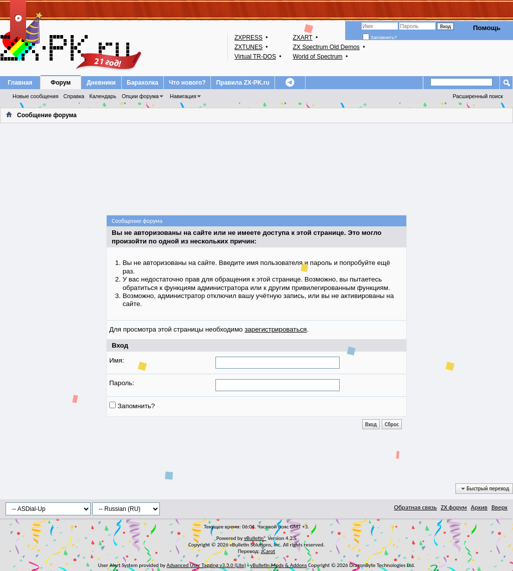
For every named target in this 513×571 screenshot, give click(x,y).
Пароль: (121, 383)
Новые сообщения (35, 96)
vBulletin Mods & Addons (278, 565)
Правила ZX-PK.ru (242, 82)
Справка (73, 96)
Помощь (486, 28)
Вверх (499, 507)
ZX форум (454, 507)
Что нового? (187, 82)
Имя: (116, 360)
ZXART (302, 37)
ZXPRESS (248, 37)
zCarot (268, 551)
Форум (61, 82)
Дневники (101, 82)
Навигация (183, 96)
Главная (20, 82)
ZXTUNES (248, 47)
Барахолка (142, 82)
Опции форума (140, 96)
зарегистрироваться (275, 329)
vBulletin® (255, 538)
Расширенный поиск (478, 96)
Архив (479, 507)
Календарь (102, 96)
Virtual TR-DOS (255, 56)
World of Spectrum (317, 56)
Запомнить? (380, 37)
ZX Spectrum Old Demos (326, 47)
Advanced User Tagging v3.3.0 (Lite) (206, 565)
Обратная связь (415, 507)
